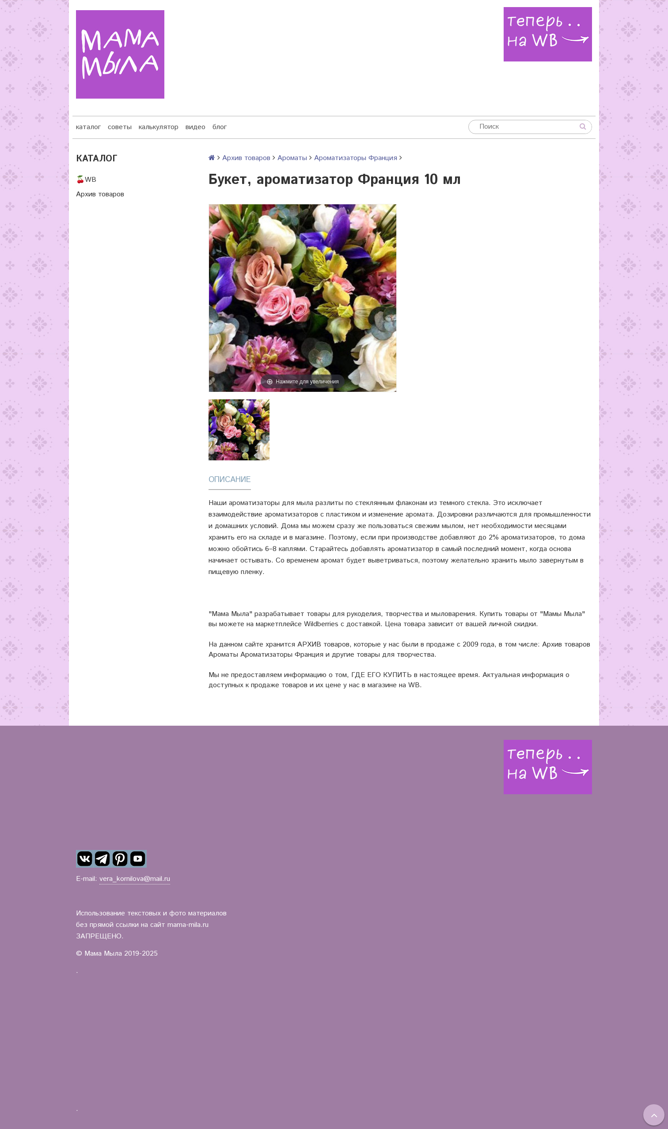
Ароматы (292, 158)
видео (195, 127)
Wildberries (321, 624)
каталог (88, 127)
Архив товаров (100, 194)
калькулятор (158, 127)
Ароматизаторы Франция (355, 158)
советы (120, 127)
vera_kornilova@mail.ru (134, 879)
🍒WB (86, 180)
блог (220, 127)
